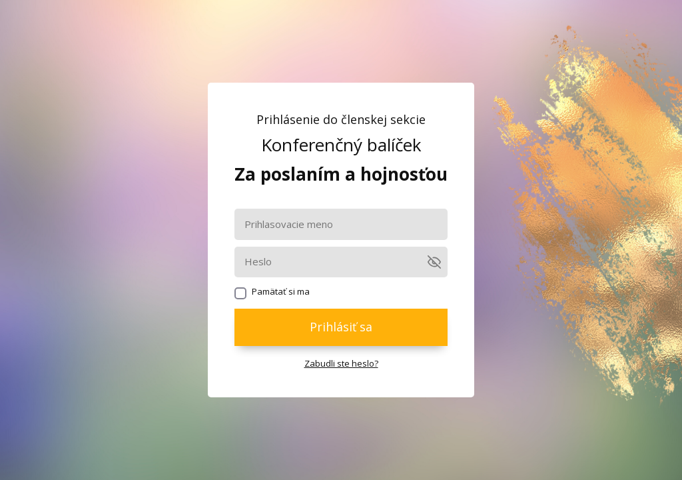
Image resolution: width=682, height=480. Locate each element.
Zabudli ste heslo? (341, 363)
